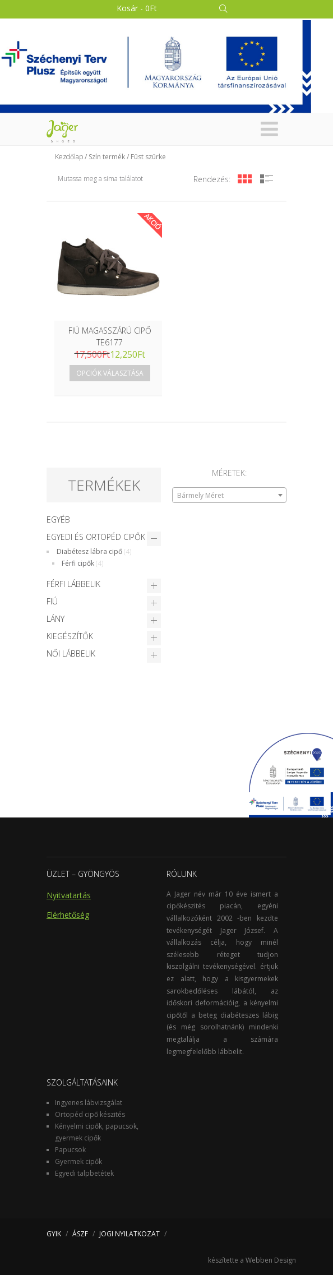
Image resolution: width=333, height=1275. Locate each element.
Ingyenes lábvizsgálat (88, 1102)
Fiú (52, 601)
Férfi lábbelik (73, 584)
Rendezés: (211, 179)
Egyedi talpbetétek (84, 1173)
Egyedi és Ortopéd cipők (96, 537)
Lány (55, 618)
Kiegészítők (70, 636)
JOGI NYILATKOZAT (129, 1234)
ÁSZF (80, 1234)
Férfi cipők (78, 563)
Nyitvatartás (69, 895)
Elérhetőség (68, 914)
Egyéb (58, 519)
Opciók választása (110, 373)
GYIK (54, 1234)
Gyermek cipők (78, 1161)
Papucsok (70, 1149)
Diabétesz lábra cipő (89, 551)
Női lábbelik (71, 653)
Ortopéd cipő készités (90, 1114)
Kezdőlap (69, 156)
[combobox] (229, 495)
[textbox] (229, 495)
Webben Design (271, 1260)
